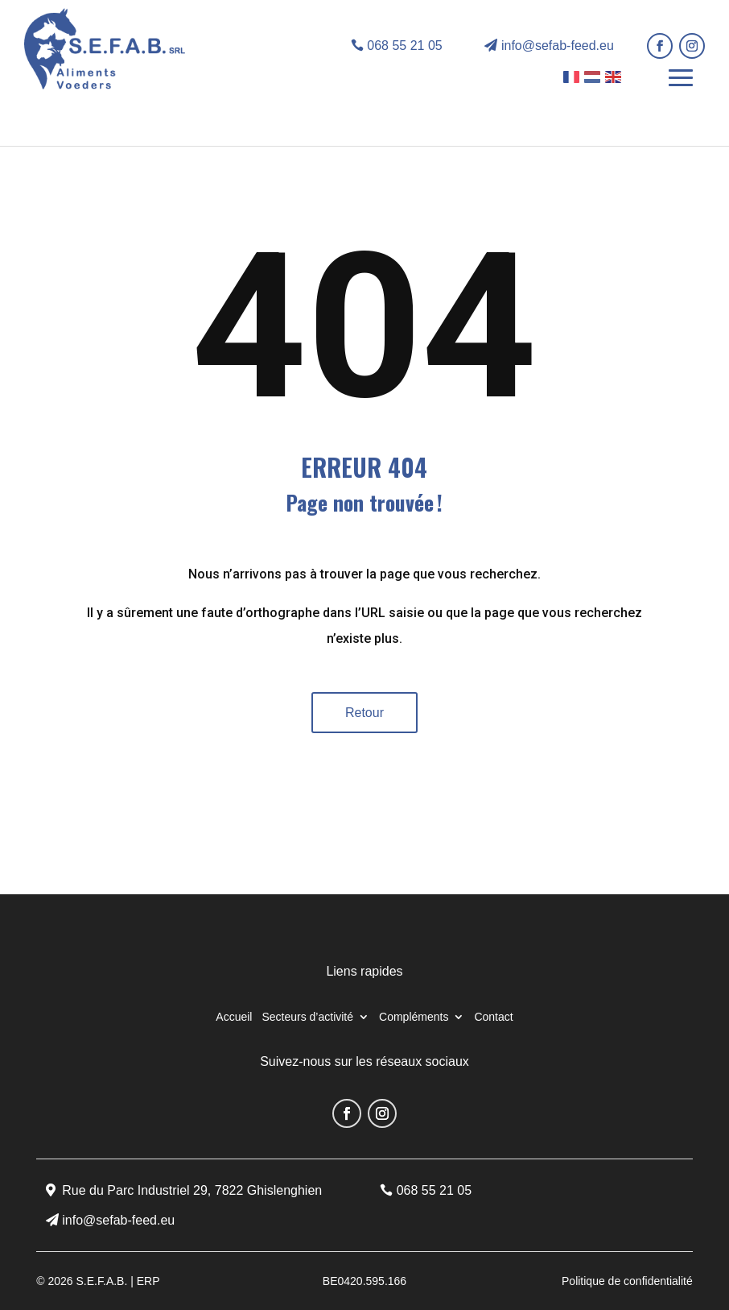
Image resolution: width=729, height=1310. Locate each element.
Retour (364, 712)
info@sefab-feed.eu (557, 45)
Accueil (234, 1017)
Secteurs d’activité (307, 1017)
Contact (493, 1017)
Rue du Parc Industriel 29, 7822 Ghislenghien (192, 1190)
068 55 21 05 (404, 45)
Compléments (413, 1017)
